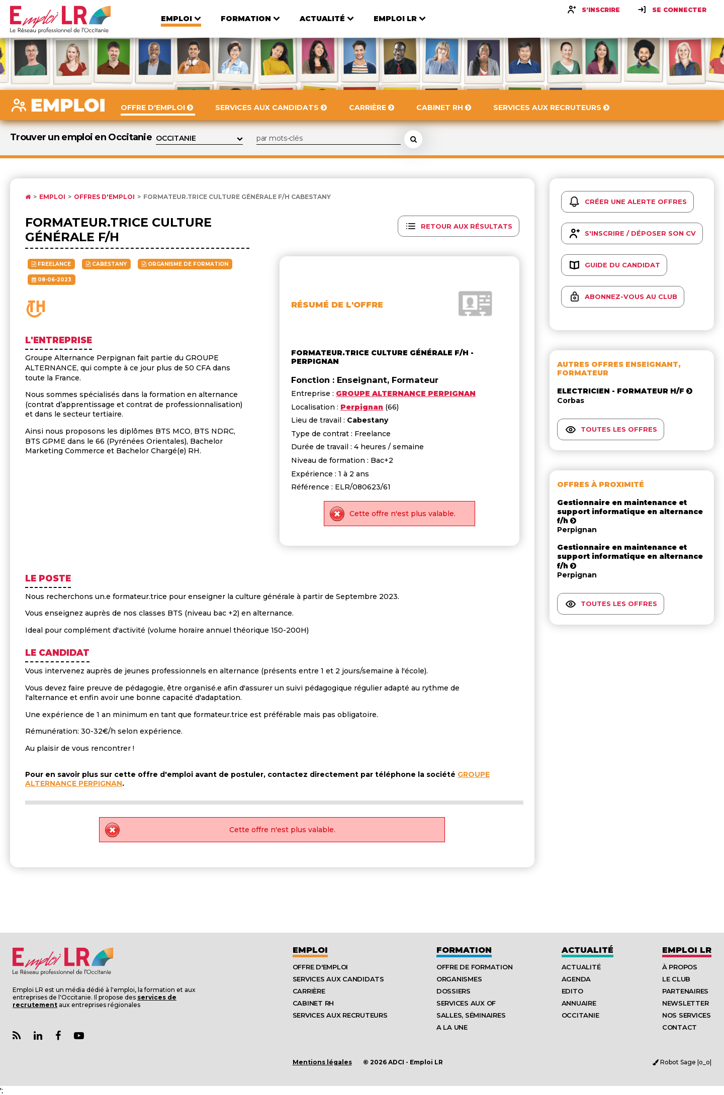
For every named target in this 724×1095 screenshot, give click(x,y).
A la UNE (452, 1027)
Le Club (676, 979)
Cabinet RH (313, 1003)
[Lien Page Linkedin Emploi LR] (38, 1036)
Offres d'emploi (104, 197)
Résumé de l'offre (337, 305)
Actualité (587, 950)
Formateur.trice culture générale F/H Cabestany (237, 197)
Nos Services (686, 1015)
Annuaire (579, 1003)
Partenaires (685, 991)
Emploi (52, 197)
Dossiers (453, 991)
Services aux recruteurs (340, 1015)
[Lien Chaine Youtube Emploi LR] (79, 1036)
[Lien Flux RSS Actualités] (17, 1036)
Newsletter (685, 1003)
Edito (572, 991)
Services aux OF (466, 1003)
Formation (464, 950)
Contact (679, 1027)
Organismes (459, 979)
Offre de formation (474, 967)
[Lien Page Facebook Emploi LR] (58, 1036)
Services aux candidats (338, 979)
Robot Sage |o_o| (682, 1062)
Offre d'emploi (320, 967)
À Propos (679, 967)
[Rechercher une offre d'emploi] (413, 139)
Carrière (309, 991)
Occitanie (580, 1015)
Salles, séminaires (470, 1015)
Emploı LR (686, 950)
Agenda (576, 979)
